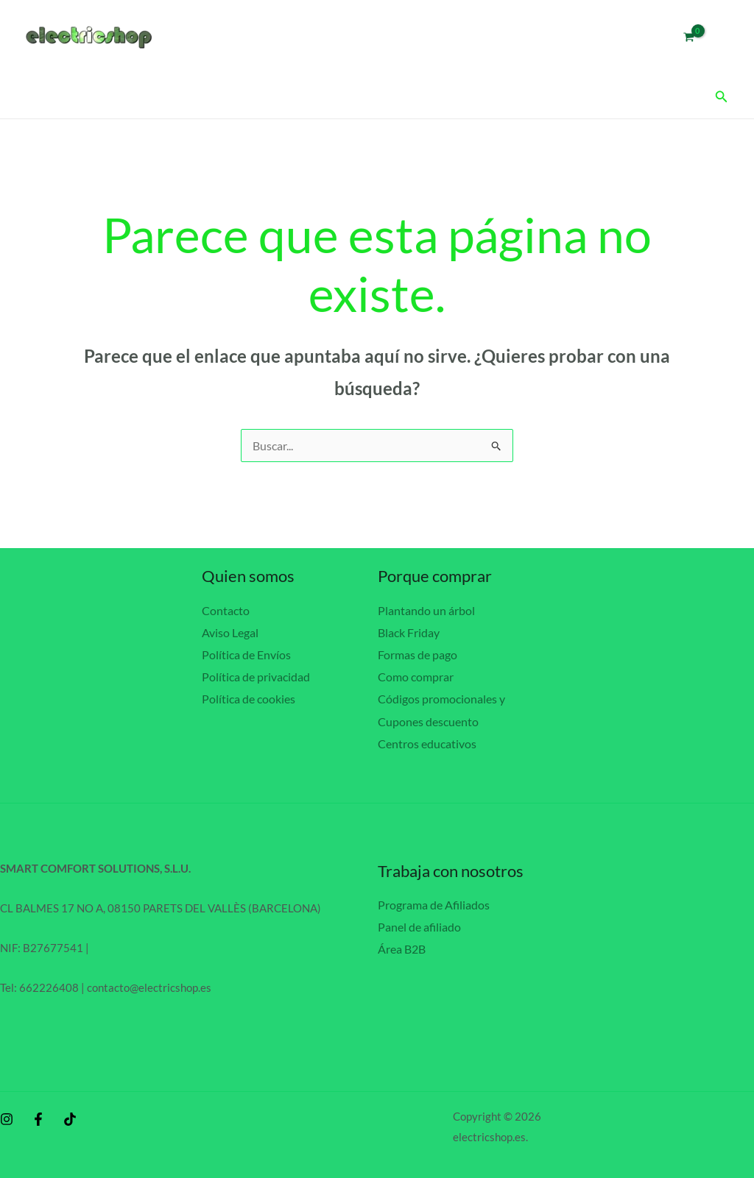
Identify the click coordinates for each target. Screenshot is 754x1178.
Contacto (226, 610)
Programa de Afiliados (434, 902)
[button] (721, 97)
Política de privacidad (256, 676)
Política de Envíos (246, 654)
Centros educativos (427, 741)
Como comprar (416, 676)
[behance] (70, 1117)
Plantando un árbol (426, 610)
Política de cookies (248, 698)
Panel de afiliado (419, 925)
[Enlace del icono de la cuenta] (721, 37)
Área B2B (402, 946)
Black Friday (409, 632)
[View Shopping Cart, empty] (688, 37)
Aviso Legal (230, 632)
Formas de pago (417, 654)
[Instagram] (6, 1117)
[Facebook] (38, 1117)
